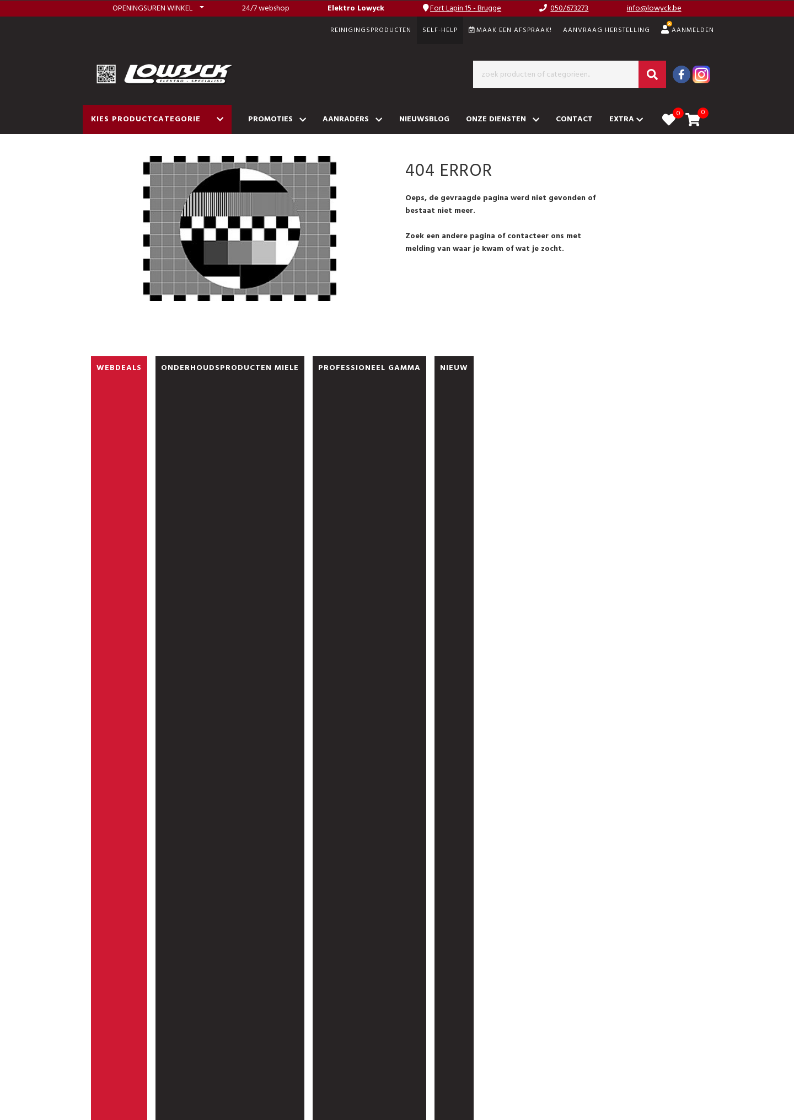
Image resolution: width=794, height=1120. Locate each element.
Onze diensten (502, 119)
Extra (626, 119)
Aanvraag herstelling (606, 30)
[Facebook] (681, 74)
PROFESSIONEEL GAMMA (369, 368)
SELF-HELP (440, 30)
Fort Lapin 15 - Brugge (465, 8)
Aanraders (352, 119)
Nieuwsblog (424, 119)
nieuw (454, 368)
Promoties (277, 119)
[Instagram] (701, 74)
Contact (574, 119)
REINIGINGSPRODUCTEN (370, 30)
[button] (158, 8)
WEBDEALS (119, 368)
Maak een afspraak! (510, 30)
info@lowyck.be (654, 8)
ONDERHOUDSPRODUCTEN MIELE (230, 368)
